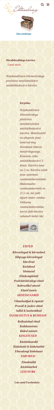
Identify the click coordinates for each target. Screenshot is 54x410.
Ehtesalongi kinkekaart (29, 351)
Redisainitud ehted (29, 321)
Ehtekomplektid (28, 276)
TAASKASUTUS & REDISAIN (28, 315)
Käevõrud (29, 261)
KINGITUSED (28, 335)
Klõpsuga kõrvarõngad (28, 257)
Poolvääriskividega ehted (28, 280)
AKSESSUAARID (28, 295)
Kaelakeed (29, 266)
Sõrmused (29, 271)
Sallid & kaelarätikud (29, 310)
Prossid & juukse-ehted (28, 306)
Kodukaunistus (29, 326)
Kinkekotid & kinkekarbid (28, 346)
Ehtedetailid (29, 362)
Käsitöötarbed (28, 366)
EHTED (28, 246)
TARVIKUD (28, 356)
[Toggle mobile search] (42, 4)
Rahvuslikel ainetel (28, 285)
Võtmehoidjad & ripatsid (28, 301)
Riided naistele (29, 331)
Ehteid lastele (29, 290)
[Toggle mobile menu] (48, 4)
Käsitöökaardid (29, 341)
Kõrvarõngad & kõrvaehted (29, 252)
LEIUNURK (27, 371)
